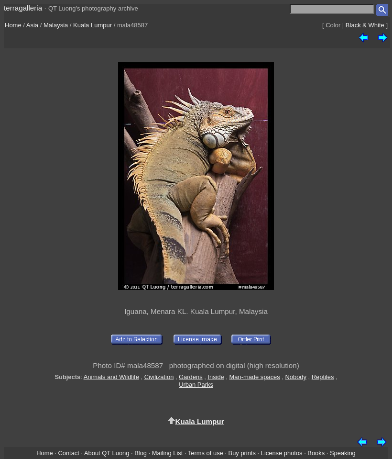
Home (13, 25)
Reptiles (323, 377)
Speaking (343, 453)
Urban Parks (196, 384)
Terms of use (205, 453)
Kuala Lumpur (92, 25)
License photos (282, 453)
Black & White (365, 25)
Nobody (296, 377)
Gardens (191, 377)
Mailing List (167, 453)
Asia (32, 25)
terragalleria (23, 8)
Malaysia (56, 25)
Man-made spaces (254, 377)
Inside (215, 377)
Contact (68, 453)
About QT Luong (106, 453)
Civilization (159, 377)
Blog (140, 453)
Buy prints (242, 453)
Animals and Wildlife (111, 377)
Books (316, 453)
